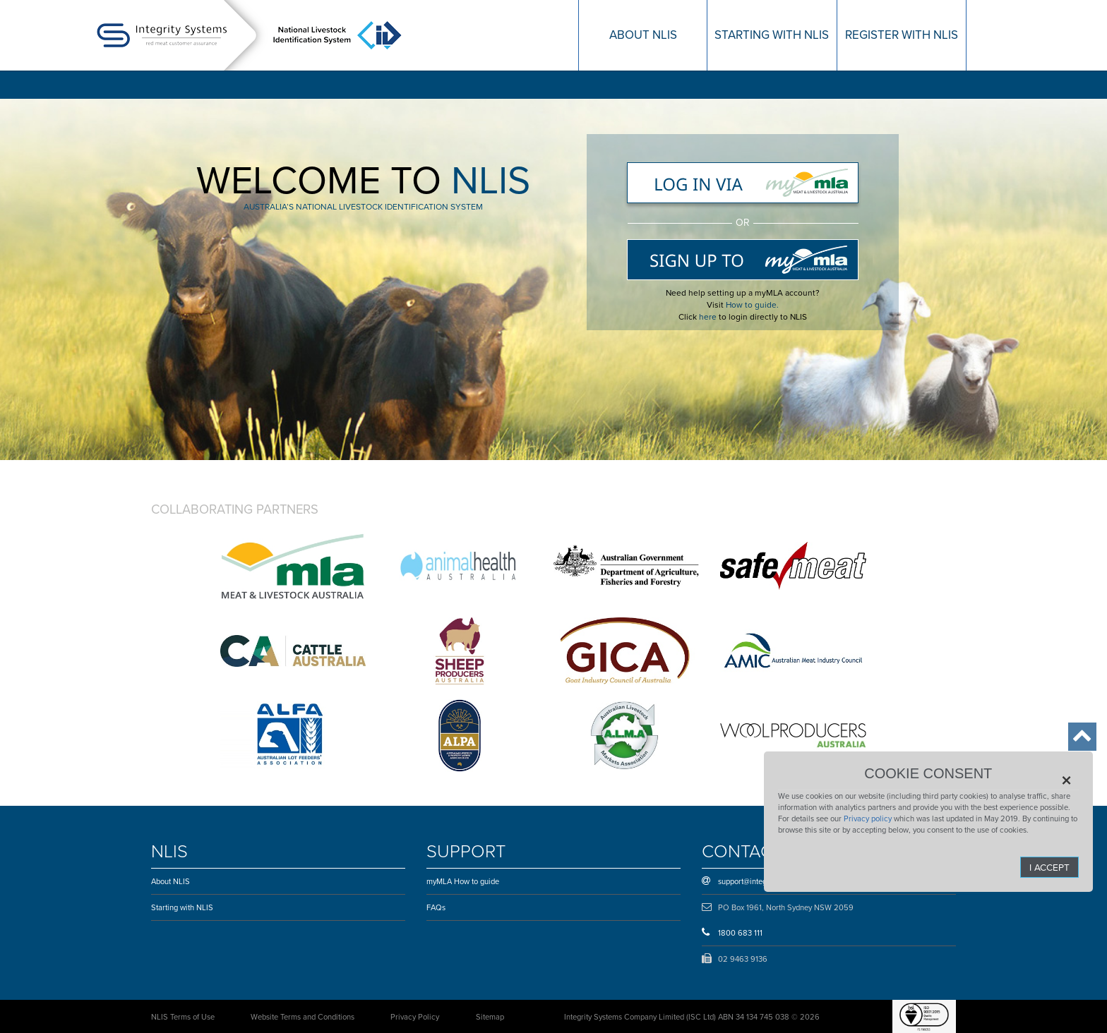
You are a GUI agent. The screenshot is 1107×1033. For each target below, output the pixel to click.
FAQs (435, 907)
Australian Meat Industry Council (793, 650)
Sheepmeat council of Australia (459, 650)
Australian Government (293, 566)
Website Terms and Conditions (302, 1016)
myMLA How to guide (462, 881)
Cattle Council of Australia (293, 650)
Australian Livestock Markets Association (626, 735)
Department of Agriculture (626, 566)
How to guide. (752, 304)
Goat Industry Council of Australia (626, 650)
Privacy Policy (414, 1016)
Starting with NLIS (182, 907)
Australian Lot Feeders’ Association (293, 735)
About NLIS (170, 881)
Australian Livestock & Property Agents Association (459, 735)
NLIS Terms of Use (183, 1016)
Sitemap (490, 1016)
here (708, 316)
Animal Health (459, 566)
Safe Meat (793, 566)
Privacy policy (868, 818)
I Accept (1049, 867)
